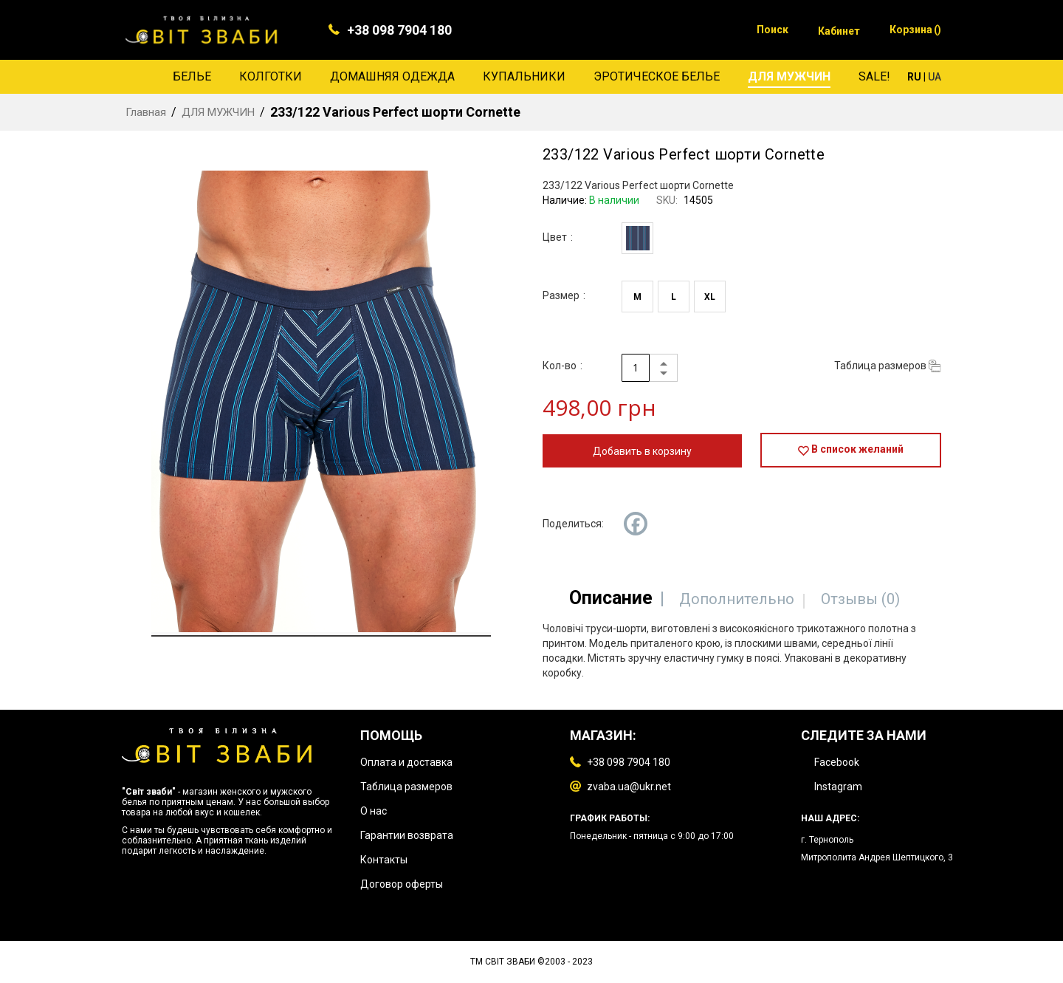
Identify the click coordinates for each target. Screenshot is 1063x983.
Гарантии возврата (406, 835)
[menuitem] (192, 77)
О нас (373, 811)
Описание (609, 598)
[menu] (531, 77)
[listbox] (641, 240)
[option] (637, 238)
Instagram (838, 786)
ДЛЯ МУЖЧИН (218, 112)
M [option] (637, 297)
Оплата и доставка (406, 762)
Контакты (383, 860)
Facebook (836, 762)
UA (934, 77)
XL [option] (709, 297)
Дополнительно (736, 599)
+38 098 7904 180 (399, 30)
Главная (145, 112)
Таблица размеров (406, 786)
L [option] (673, 297)
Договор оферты (401, 884)
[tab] (609, 597)
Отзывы (861, 599)
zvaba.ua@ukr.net (629, 786)
